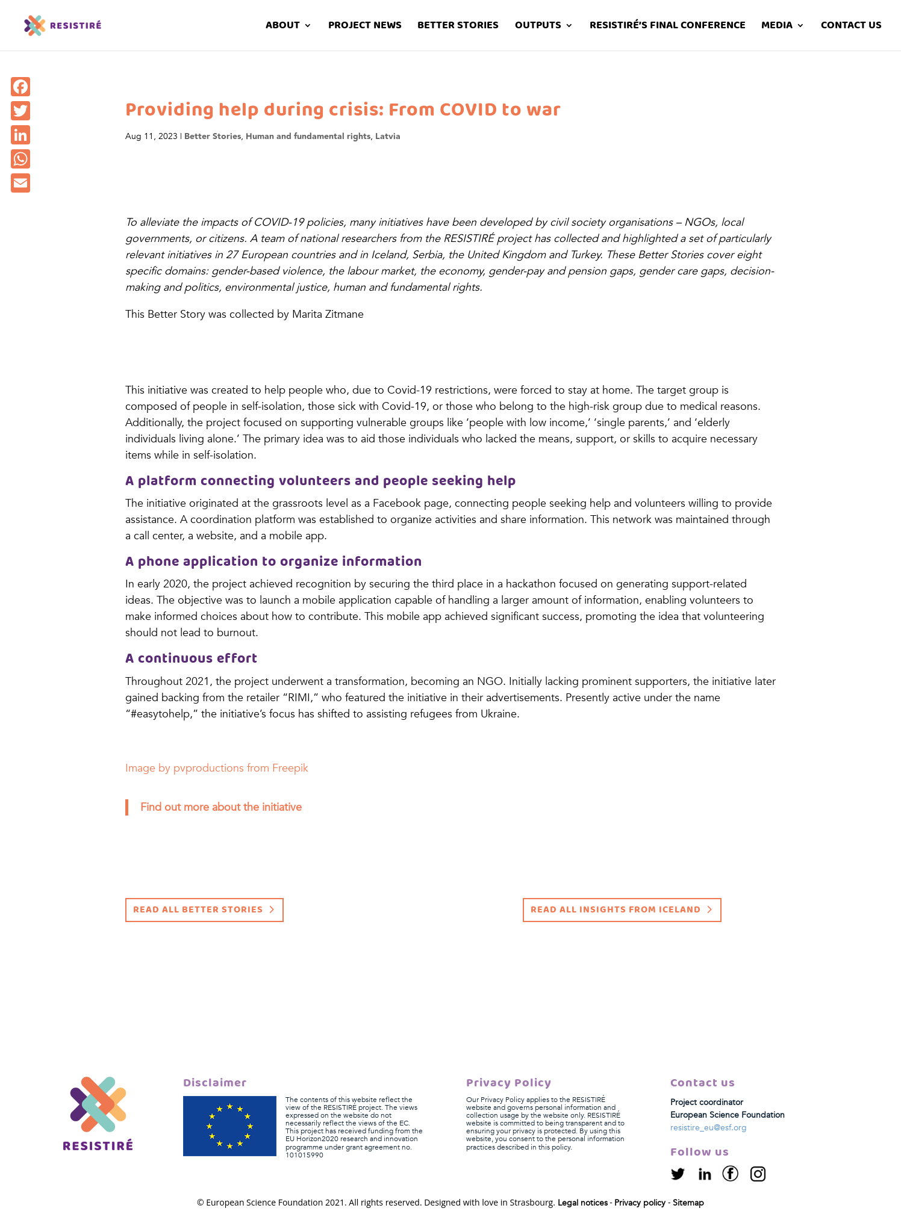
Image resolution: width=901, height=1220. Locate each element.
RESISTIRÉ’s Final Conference (668, 27)
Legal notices (583, 1203)
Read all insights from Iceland (616, 909)
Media (777, 27)
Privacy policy (640, 1203)
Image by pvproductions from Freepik (216, 768)
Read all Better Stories (198, 909)
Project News (365, 27)
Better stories (458, 27)
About (283, 27)
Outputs (538, 27)
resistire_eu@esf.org (708, 1127)
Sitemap (688, 1203)
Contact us (851, 27)
